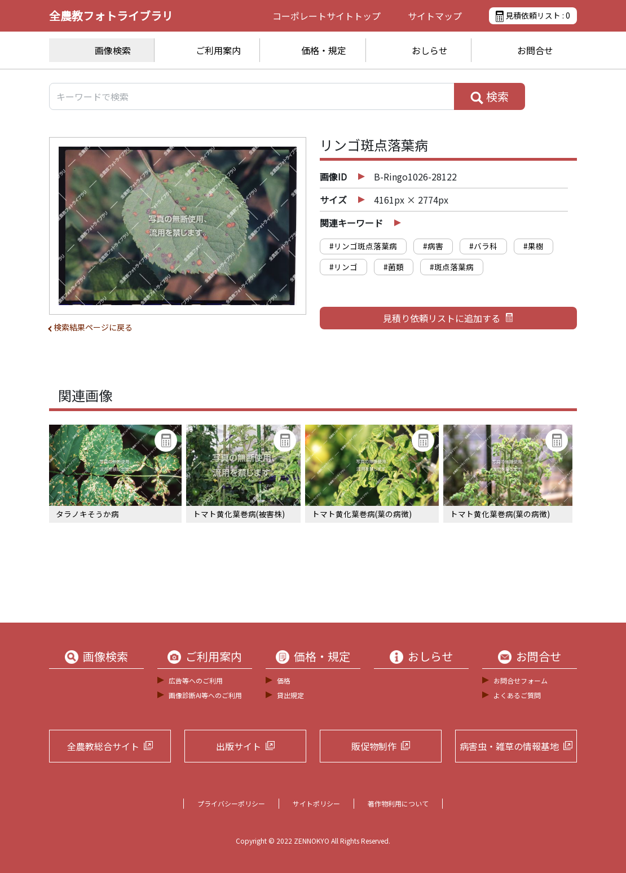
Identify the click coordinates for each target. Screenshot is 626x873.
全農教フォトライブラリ (111, 15)
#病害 (433, 246)
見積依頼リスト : (533, 16)
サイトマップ (435, 16)
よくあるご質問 (517, 695)
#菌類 (393, 266)
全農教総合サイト (103, 746)
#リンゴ (343, 266)
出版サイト (238, 746)
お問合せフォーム (520, 680)
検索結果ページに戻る (93, 327)
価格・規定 (323, 50)
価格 (283, 680)
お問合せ (535, 50)
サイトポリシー (316, 803)
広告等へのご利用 (196, 680)
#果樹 (533, 246)
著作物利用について (398, 803)
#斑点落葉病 (452, 266)
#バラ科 (483, 246)
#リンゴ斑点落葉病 (363, 246)
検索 (489, 96)
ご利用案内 (218, 50)
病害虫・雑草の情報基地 (509, 746)
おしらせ (430, 50)
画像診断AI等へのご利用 (205, 695)
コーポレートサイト (326, 16)
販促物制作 (373, 746)
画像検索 (113, 50)
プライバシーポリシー (231, 803)
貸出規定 (290, 695)
